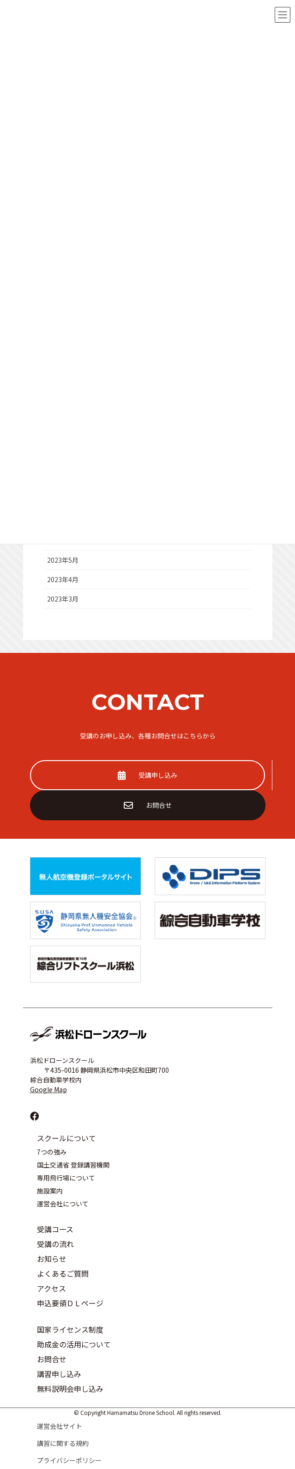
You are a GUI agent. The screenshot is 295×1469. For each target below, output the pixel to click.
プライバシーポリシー (69, 1460)
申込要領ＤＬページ (70, 1303)
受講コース (55, 1229)
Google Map (48, 1089)
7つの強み (51, 1151)
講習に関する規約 (63, 1443)
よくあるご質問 (63, 1273)
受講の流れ (55, 1243)
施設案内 (50, 1190)
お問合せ (148, 805)
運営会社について (63, 1203)
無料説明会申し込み (70, 1388)
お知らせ (51, 1258)
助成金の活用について (74, 1344)
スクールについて (66, 1137)
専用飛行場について (66, 1177)
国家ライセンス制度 (70, 1329)
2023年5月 (62, 560)
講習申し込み (59, 1373)
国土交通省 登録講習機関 (73, 1164)
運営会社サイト (59, 1426)
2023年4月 (62, 579)
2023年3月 (62, 598)
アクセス (51, 1288)
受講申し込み (147, 775)
